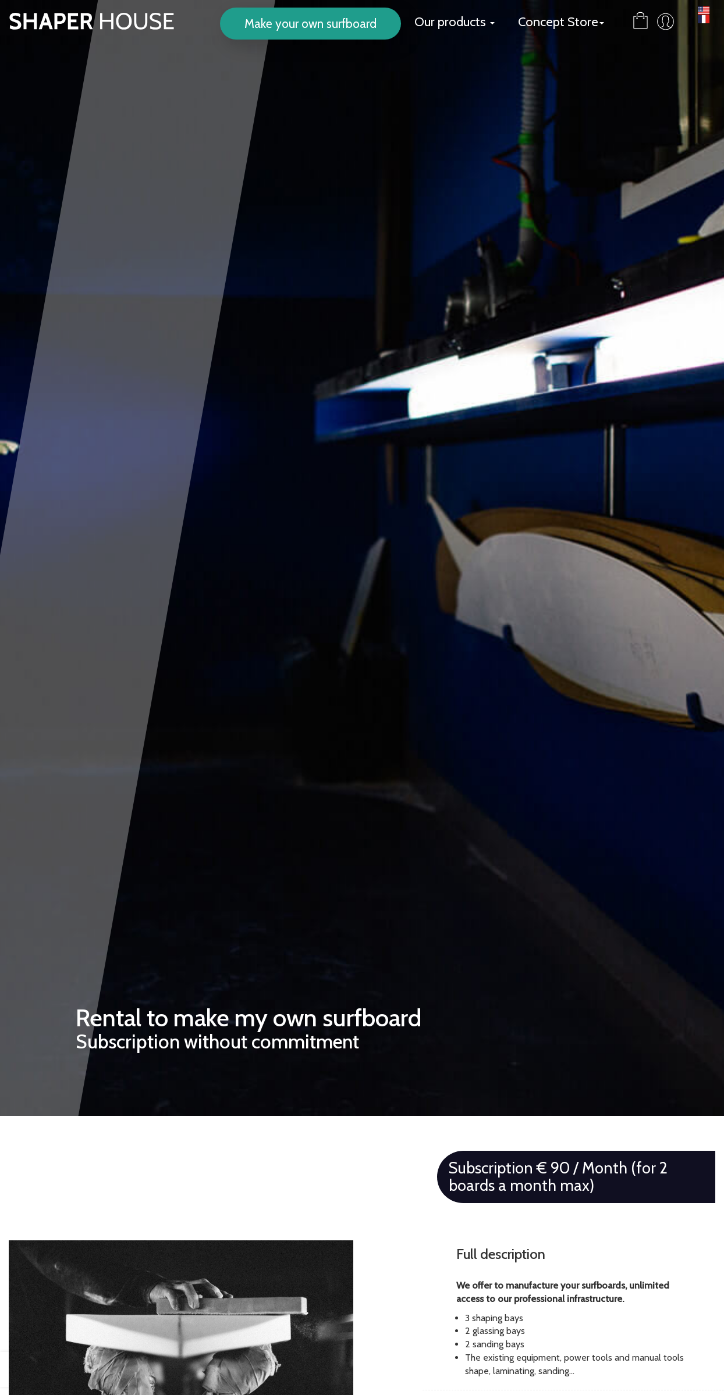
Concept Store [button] (561, 22)
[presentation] (20, 1369)
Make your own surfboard (310, 23)
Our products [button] (454, 22)
